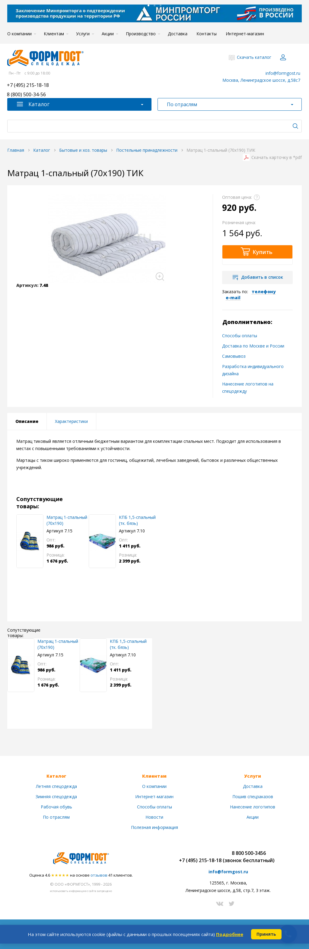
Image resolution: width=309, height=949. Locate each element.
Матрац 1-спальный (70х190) (66, 520)
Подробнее (229, 934)
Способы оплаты (239, 335)
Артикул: (27, 285)
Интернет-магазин (245, 33)
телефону (264, 291)
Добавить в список (262, 277)
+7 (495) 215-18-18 (28, 85)
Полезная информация (154, 827)
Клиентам (54, 33)
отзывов (99, 875)
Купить (262, 252)
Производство (141, 33)
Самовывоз (234, 356)
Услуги (83, 33)
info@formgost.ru (283, 73)
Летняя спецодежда (56, 786)
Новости (154, 817)
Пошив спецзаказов (252, 796)
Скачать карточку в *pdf (276, 157)
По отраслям (56, 817)
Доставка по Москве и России (253, 346)
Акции (108, 33)
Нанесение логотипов (252, 807)
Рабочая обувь (56, 807)
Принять (266, 934)
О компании (19, 33)
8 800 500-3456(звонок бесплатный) (249, 857)
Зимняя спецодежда (56, 796)
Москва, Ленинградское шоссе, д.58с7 (261, 80)
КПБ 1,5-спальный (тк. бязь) (137, 520)
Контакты (206, 33)
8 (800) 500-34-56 (26, 95)
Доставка (177, 33)
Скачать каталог (254, 57)
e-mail (233, 297)
